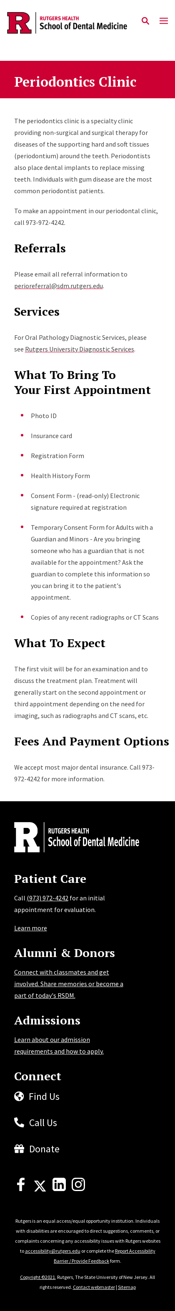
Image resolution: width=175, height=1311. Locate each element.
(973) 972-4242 (47, 898)
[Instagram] (78, 1188)
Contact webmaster (94, 1287)
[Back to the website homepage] (67, 23)
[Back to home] (70, 838)
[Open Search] (145, 21)
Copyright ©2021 (37, 1277)
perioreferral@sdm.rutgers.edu (58, 286)
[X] (40, 1188)
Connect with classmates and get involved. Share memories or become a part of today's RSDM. (68, 983)
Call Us (43, 1122)
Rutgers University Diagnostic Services (79, 349)
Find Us (44, 1096)
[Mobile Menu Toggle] (164, 21)
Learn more (30, 928)
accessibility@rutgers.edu (52, 1251)
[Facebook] (21, 1188)
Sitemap (127, 1287)
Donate (44, 1148)
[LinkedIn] (59, 1188)
